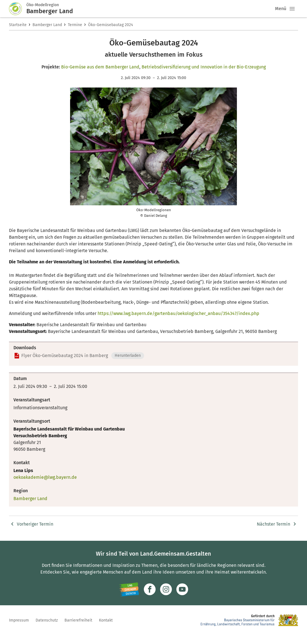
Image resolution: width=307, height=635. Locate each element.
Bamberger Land (47, 24)
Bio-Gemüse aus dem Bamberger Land (100, 67)
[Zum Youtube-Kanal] (182, 589)
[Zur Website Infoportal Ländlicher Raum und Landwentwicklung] (129, 589)
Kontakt (106, 620)
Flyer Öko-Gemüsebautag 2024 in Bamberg (64, 355)
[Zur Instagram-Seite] (166, 589)
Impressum (19, 620)
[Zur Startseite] (17, 8)
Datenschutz (47, 620)
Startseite (18, 24)
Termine (75, 24)
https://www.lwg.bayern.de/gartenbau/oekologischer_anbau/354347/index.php (178, 313)
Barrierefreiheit (78, 620)
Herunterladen (128, 355)
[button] (292, 9)
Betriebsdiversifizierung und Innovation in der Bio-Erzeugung (204, 67)
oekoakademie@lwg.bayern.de (45, 477)
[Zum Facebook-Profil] (150, 589)
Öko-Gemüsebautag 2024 (110, 24)
